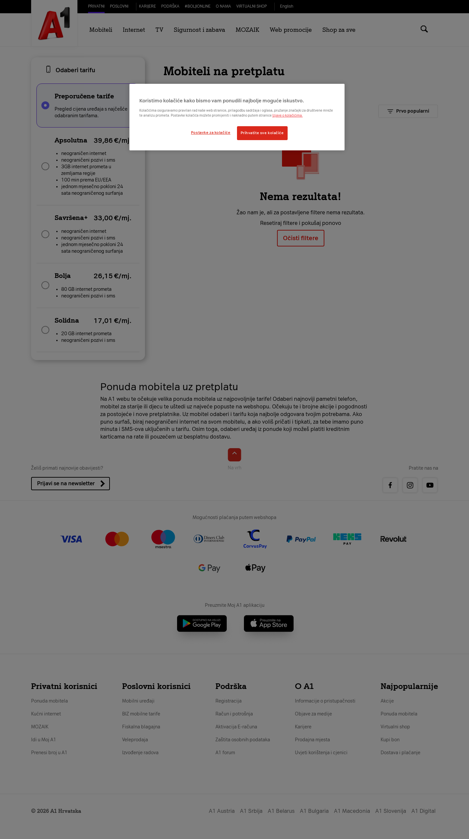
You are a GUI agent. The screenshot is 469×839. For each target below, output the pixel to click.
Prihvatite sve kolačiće (262, 133)
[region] (237, 117)
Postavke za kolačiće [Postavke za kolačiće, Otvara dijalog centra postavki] (210, 132)
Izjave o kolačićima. (287, 115)
